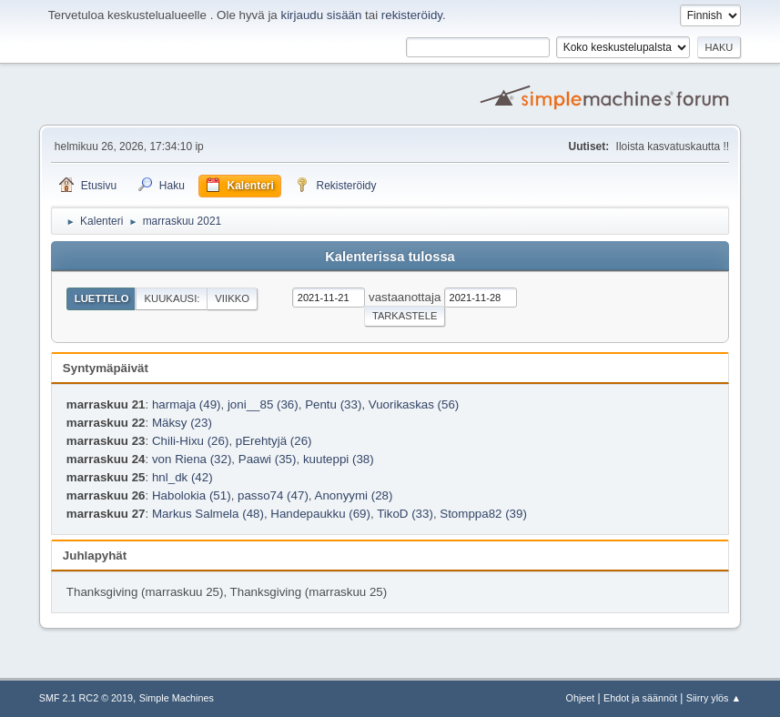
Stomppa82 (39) (483, 513)
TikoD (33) (405, 513)
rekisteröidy (411, 15)
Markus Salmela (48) (208, 513)
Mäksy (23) (182, 422)
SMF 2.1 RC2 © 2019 (86, 697)
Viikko (232, 298)
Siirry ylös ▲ (713, 697)
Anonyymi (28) (354, 495)
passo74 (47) (273, 495)
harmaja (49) (186, 404)
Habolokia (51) (191, 495)
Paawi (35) (267, 459)
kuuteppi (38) (338, 459)
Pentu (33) (333, 404)
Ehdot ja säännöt (640, 697)
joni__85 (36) (263, 404)
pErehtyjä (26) (274, 441)
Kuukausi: (171, 298)
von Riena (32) (191, 459)
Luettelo (102, 298)
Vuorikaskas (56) (414, 404)
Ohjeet (580, 697)
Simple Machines (176, 697)
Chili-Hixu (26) (190, 441)
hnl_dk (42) (182, 477)
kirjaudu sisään (320, 15)
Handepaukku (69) (320, 513)
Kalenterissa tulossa (390, 256)
